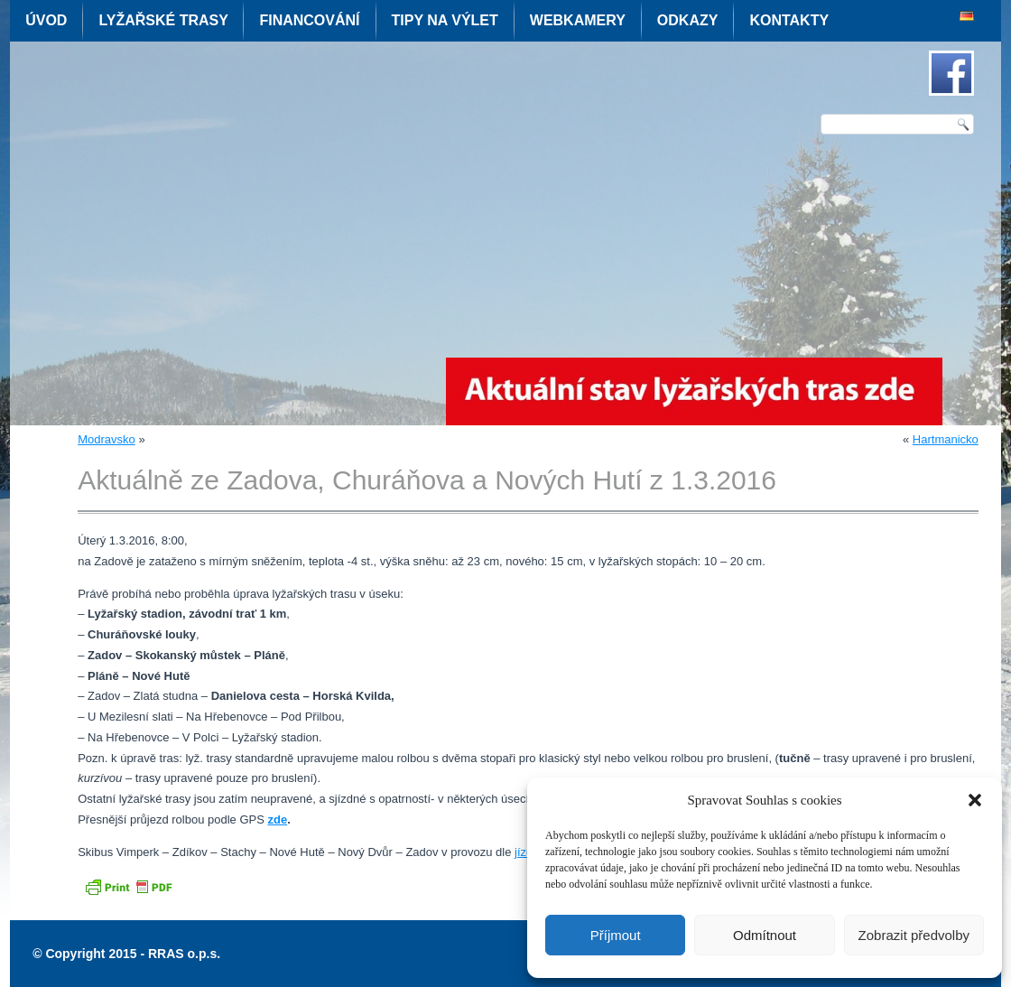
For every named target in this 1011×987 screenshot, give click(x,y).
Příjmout (615, 935)
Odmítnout (764, 935)
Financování (309, 20)
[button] (975, 800)
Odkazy (688, 20)
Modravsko (106, 439)
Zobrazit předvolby (913, 935)
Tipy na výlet (445, 20)
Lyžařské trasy (162, 20)
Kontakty (789, 20)
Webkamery (578, 20)
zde (277, 819)
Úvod (46, 20)
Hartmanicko (946, 439)
